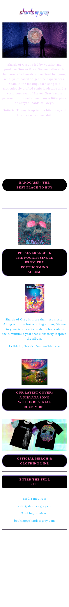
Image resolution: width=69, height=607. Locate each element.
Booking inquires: (34, 513)
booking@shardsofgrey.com (34, 520)
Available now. (51, 346)
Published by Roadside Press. (26, 346)
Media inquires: (34, 498)
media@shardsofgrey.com (34, 506)
